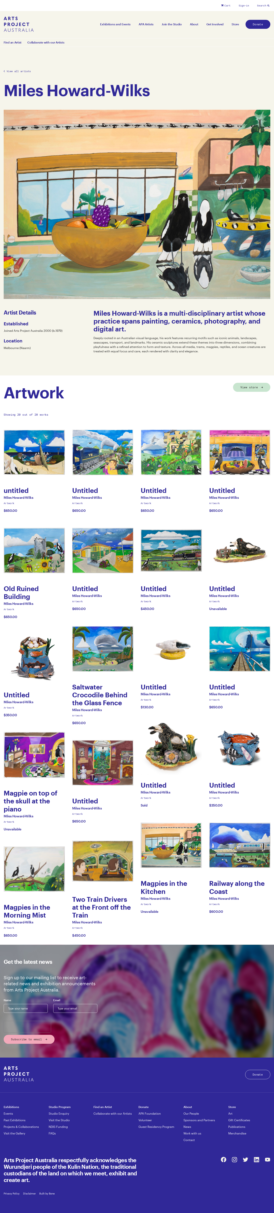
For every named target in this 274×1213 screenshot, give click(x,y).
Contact (189, 1140)
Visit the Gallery (14, 1133)
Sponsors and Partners (199, 1120)
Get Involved (215, 24)
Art (230, 1113)
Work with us (192, 1133)
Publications (236, 1126)
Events (8, 1113)
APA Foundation (149, 1113)
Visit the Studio (59, 1120)
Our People (191, 1113)
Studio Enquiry (59, 1113)
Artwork (9, 503)
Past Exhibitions (15, 1120)
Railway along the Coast (237, 887)
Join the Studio (172, 24)
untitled (17, 490)
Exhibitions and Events (115, 24)
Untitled (17, 695)
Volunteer (145, 1120)
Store (235, 24)
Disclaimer (29, 1193)
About (194, 24)
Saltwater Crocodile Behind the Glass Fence (99, 695)
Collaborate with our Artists (45, 42)
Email (56, 1000)
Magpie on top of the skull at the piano (30, 801)
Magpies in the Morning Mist (27, 911)
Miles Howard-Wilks (18, 498)
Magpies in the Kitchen (164, 887)
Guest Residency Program (156, 1126)
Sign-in (244, 5)
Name (7, 1000)
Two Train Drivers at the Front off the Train (101, 907)
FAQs (52, 1133)
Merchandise (237, 1133)
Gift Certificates (239, 1120)
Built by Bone (47, 1193)
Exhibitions (11, 1107)
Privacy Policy (11, 1193)
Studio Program (60, 1107)
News (187, 1126)
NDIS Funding (58, 1126)
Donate (258, 24)
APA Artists (146, 24)
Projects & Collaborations (21, 1126)
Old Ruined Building (21, 592)
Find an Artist (12, 42)
